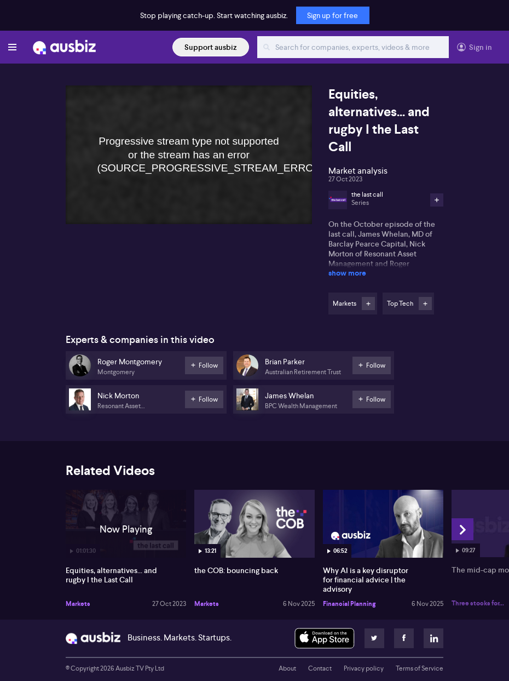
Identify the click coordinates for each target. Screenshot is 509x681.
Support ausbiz (210, 47)
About (287, 668)
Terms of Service (419, 668)
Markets (78, 603)
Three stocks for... (478, 603)
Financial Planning (349, 603)
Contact (320, 668)
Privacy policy (364, 668)
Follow (368, 303)
